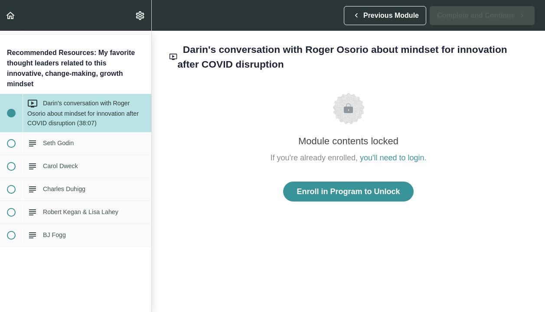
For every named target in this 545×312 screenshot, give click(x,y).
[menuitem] (140, 15)
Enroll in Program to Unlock (348, 191)
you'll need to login (392, 157)
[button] (11, 15)
